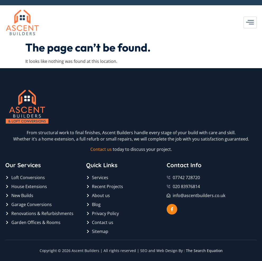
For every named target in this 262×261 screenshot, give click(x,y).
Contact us (101, 149)
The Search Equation (204, 250)
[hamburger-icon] (250, 22)
